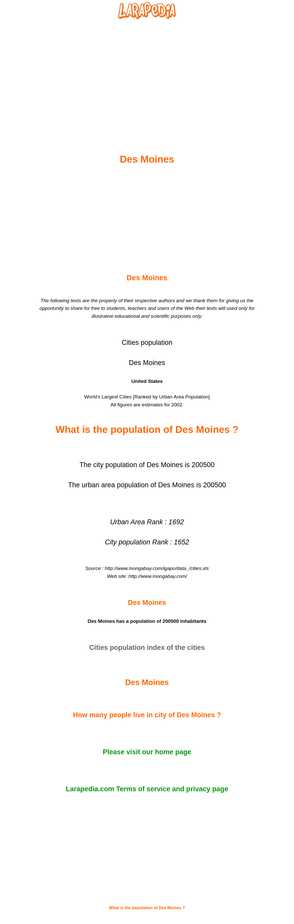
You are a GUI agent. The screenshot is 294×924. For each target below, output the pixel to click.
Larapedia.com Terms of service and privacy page (147, 789)
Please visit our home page (147, 752)
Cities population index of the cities (147, 647)
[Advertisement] (147, 74)
